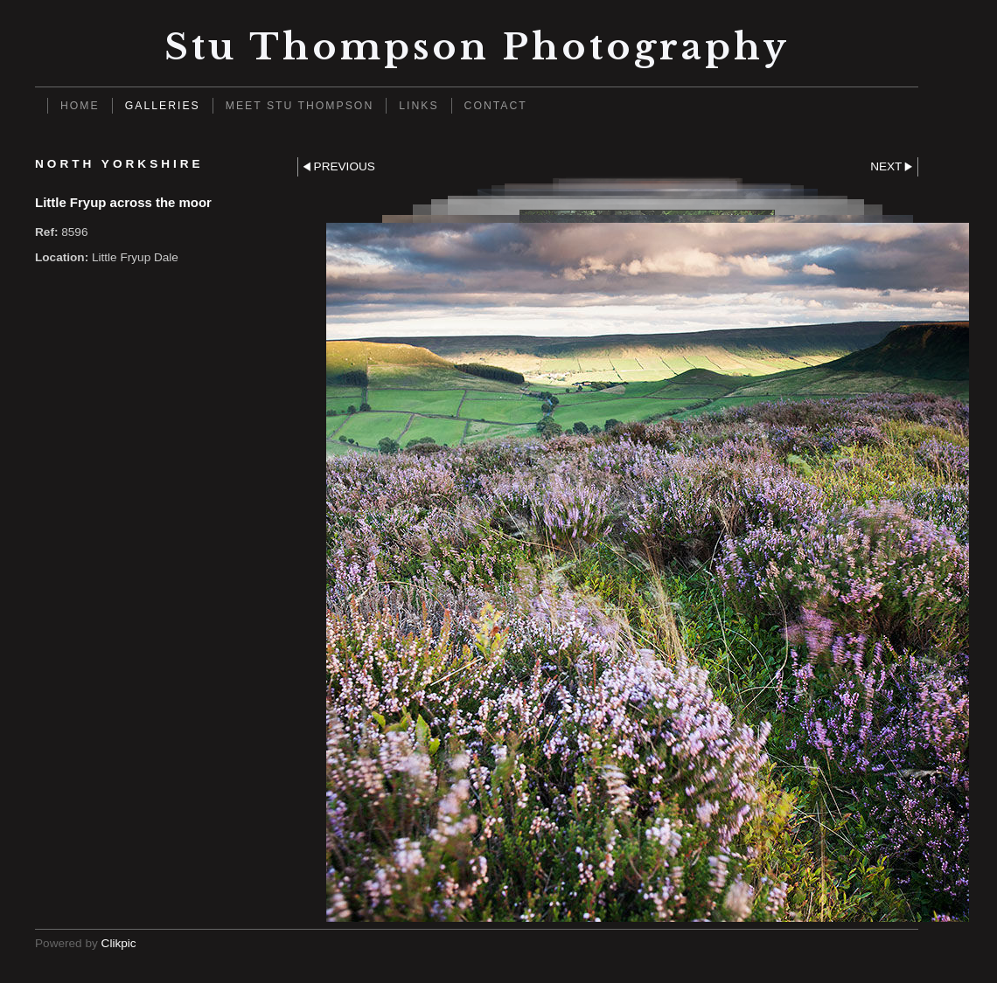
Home (80, 106)
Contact (495, 106)
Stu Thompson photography (477, 46)
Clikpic (118, 943)
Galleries (162, 106)
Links (418, 106)
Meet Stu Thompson (300, 106)
